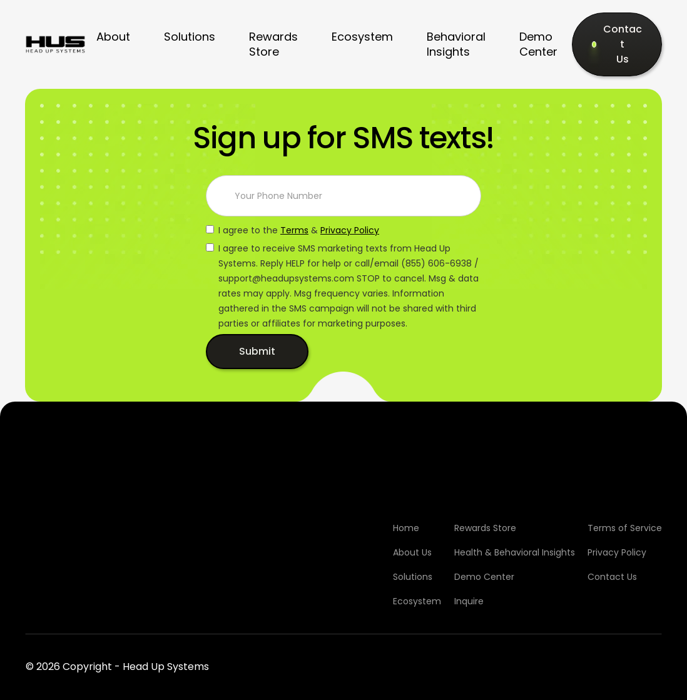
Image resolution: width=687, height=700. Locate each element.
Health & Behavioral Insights (514, 552)
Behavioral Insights (456, 44)
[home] (55, 44)
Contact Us (612, 577)
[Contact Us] (617, 44)
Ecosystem (362, 36)
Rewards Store (273, 44)
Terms (294, 230)
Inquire (469, 601)
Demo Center (538, 44)
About (113, 36)
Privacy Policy (349, 230)
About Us (412, 552)
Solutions (189, 36)
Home (406, 528)
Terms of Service (625, 528)
